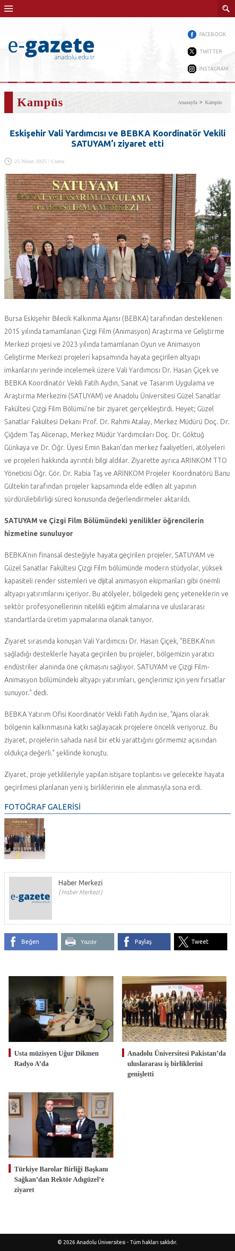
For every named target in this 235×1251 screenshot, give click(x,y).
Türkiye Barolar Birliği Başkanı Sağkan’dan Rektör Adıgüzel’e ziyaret (61, 1179)
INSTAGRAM (214, 68)
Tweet (199, 941)
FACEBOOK (212, 34)
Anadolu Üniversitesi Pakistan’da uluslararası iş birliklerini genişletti (177, 1064)
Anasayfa (187, 102)
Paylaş (143, 941)
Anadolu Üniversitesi (100, 1242)
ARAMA (226, 8)
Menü (8, 8)
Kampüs (213, 102)
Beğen (30, 941)
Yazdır (89, 942)
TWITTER (210, 51)
